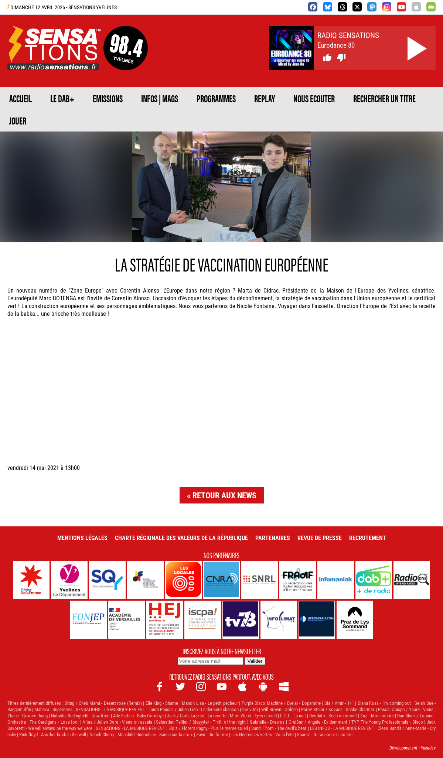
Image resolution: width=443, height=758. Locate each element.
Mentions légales (82, 538)
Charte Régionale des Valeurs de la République (181, 538)
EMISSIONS (108, 98)
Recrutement (367, 538)
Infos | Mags (159, 98)
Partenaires (272, 538)
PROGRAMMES (216, 98)
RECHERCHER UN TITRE (384, 98)
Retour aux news (224, 495)
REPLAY (264, 98)
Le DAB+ (62, 98)
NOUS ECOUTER (314, 98)
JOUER (17, 120)
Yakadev (428, 748)
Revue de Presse (319, 538)
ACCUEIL (20, 98)
